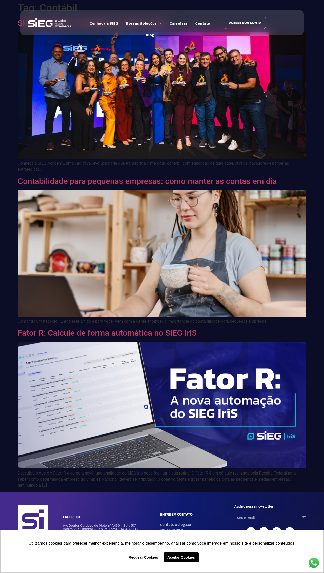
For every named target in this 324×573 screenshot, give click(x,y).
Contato (202, 23)
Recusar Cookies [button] (143, 557)
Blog (150, 35)
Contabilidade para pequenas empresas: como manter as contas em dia (147, 181)
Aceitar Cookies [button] (181, 557)
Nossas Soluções (144, 23)
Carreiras (179, 23)
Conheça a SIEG (104, 23)
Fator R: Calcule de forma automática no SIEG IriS (107, 333)
